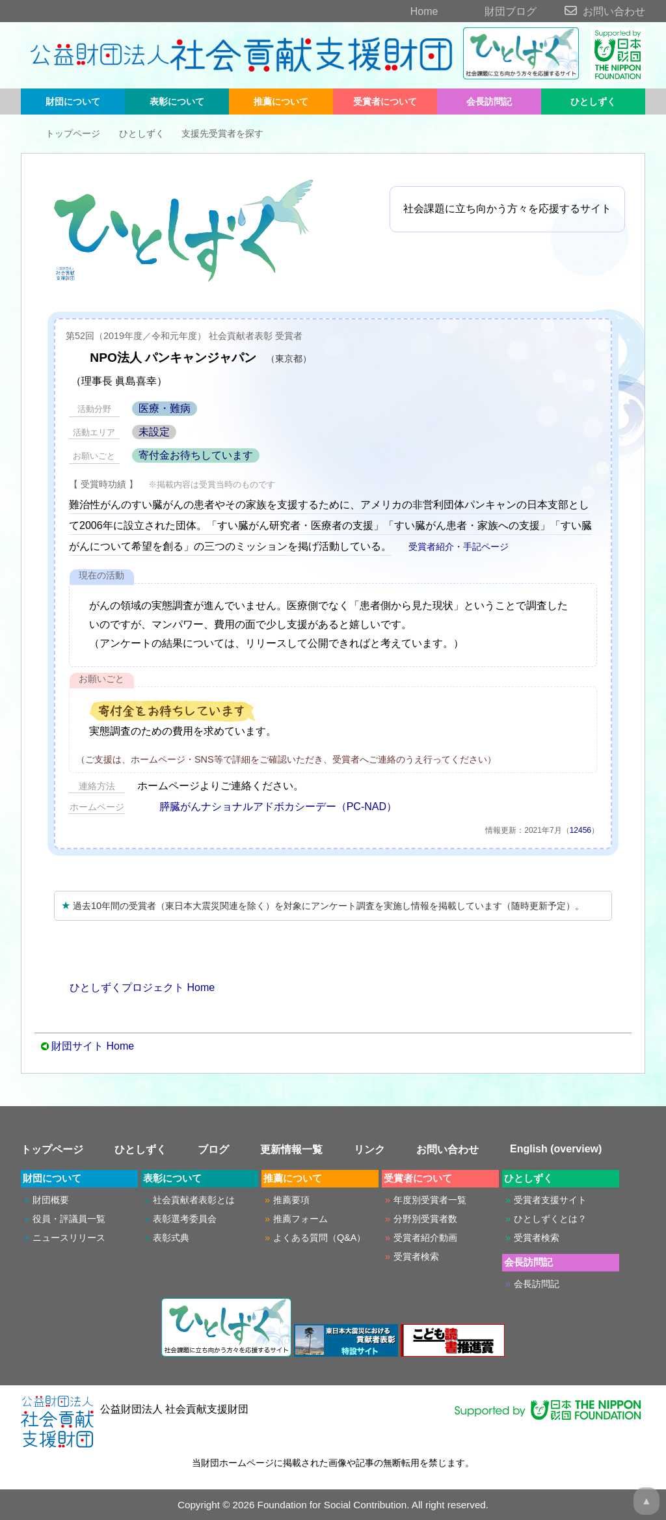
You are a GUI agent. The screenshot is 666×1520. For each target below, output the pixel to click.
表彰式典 (171, 1237)
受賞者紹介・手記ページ (451, 546)
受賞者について (385, 101)
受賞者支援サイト (550, 1200)
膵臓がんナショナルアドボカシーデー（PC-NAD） (267, 806)
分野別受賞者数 (425, 1219)
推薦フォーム (300, 1219)
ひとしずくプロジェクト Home (134, 987)
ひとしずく (593, 101)
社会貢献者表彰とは (194, 1200)
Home (401, 11)
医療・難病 (165, 408)
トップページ (63, 133)
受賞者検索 (416, 1256)
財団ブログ (489, 11)
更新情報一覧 (291, 1149)
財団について (73, 101)
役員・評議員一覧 (69, 1219)
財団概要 (51, 1200)
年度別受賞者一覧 (429, 1200)
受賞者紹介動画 (425, 1237)
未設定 (154, 431)
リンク (369, 1149)
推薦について (281, 101)
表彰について (177, 101)
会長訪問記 (489, 101)
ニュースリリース (69, 1237)
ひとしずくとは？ (550, 1219)
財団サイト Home (92, 1046)
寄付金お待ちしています (196, 455)
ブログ (213, 1149)
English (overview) (556, 1148)
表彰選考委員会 (185, 1219)
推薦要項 (291, 1200)
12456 (580, 830)
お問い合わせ (592, 11)
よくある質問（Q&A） (319, 1237)
